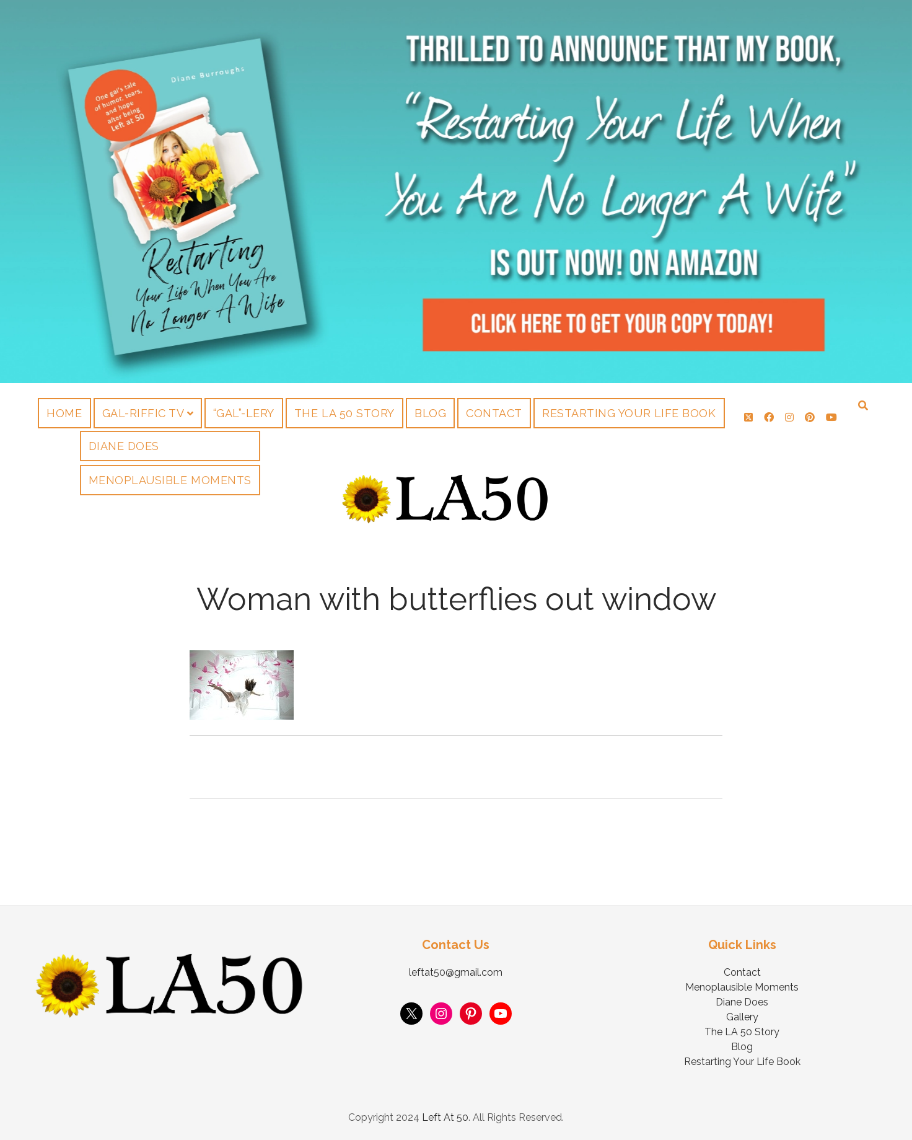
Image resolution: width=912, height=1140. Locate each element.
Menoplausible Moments (742, 987)
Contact (494, 413)
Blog (430, 413)
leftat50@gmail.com (455, 972)
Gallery (742, 1017)
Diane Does (742, 1002)
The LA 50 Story (344, 413)
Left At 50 (445, 1117)
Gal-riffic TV (143, 413)
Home (64, 413)
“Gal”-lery (243, 413)
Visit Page (456, 191)
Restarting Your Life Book (629, 413)
